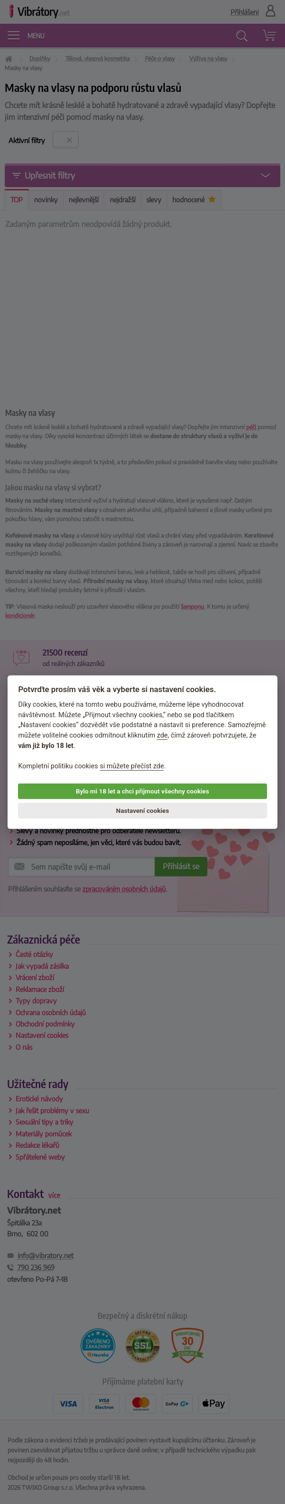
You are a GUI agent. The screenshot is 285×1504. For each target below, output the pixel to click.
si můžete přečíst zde (132, 766)
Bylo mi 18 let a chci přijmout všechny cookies (142, 791)
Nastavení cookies (142, 810)
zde (162, 735)
